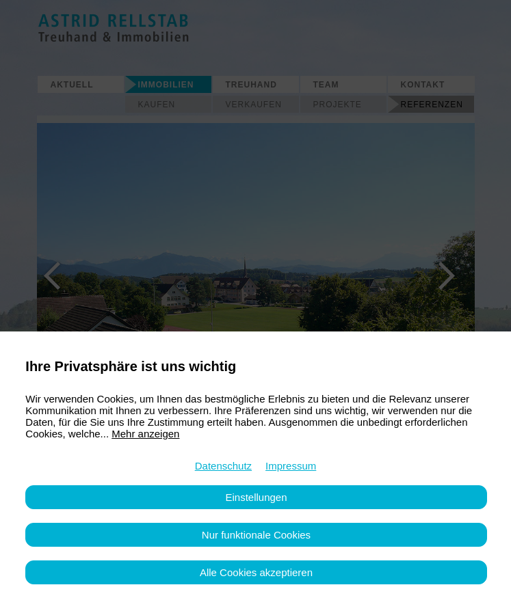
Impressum (290, 466)
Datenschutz (223, 466)
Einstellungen (256, 497)
